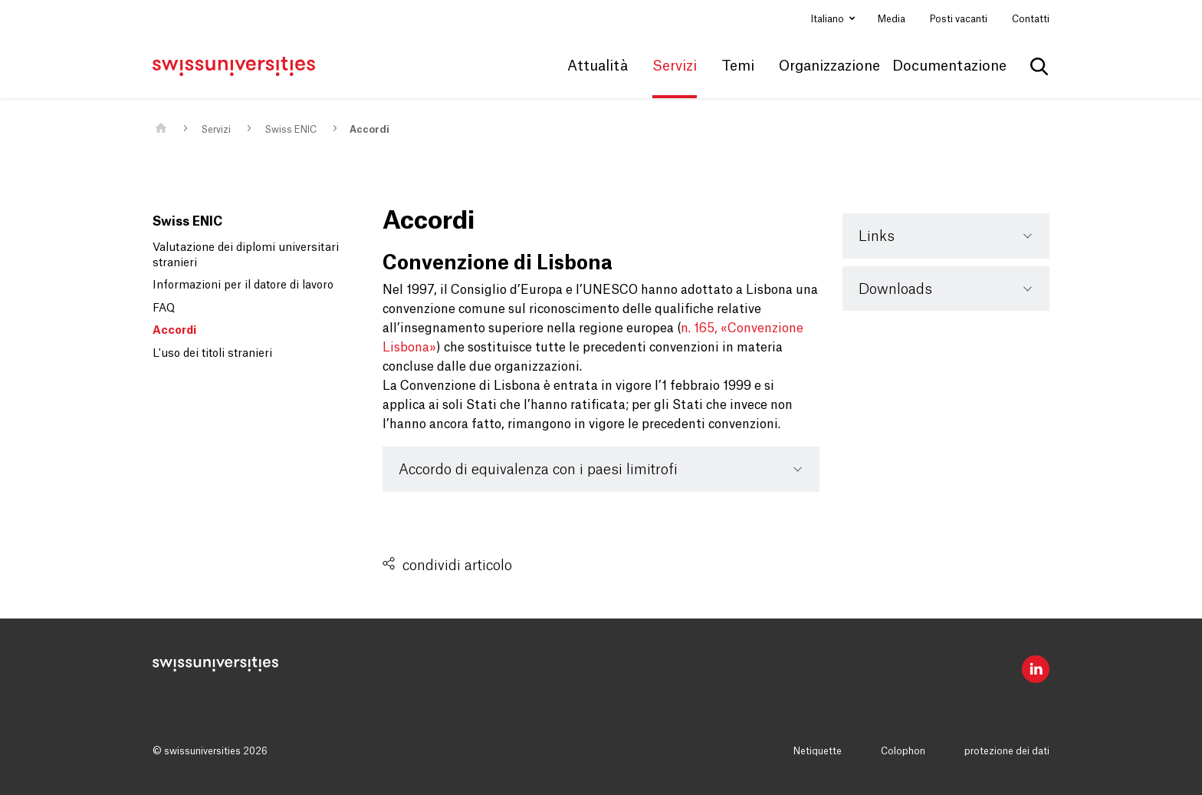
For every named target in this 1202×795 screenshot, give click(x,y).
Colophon (903, 751)
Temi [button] (737, 66)
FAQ (164, 308)
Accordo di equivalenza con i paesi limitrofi (538, 470)
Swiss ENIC (290, 129)
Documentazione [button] (949, 66)
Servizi (216, 129)
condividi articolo (457, 565)
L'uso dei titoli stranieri (212, 353)
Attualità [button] (597, 66)
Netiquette (817, 751)
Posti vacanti (958, 19)
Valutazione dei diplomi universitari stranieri (246, 255)
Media (891, 19)
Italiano (828, 19)
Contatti (1030, 19)
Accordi (369, 129)
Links (877, 236)
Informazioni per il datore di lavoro (243, 285)
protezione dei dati (1006, 751)
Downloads (895, 289)
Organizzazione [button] (829, 66)
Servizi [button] (674, 66)
